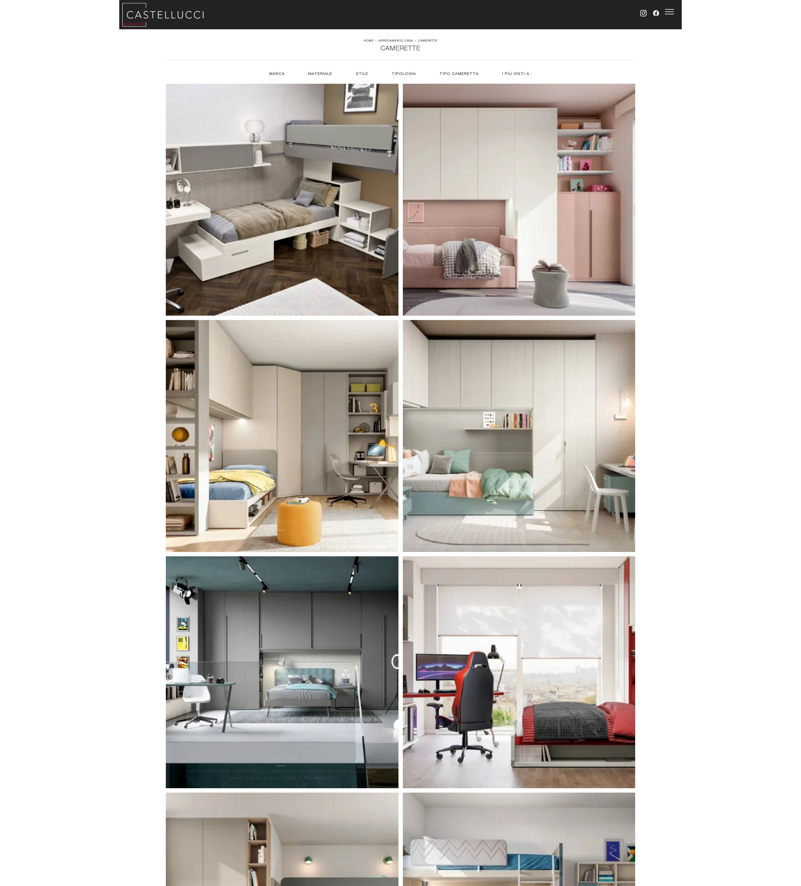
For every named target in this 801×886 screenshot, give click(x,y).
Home (369, 40)
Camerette (427, 40)
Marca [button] (276, 77)
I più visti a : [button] (518, 77)
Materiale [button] (320, 77)
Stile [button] (361, 77)
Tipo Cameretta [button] (459, 77)
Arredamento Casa (396, 40)
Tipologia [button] (404, 77)
